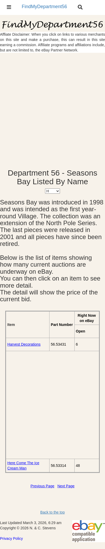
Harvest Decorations (24, 344)
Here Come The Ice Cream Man (23, 465)
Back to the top (52, 512)
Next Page (65, 486)
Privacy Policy (11, 538)
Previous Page (42, 486)
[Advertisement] (52, 110)
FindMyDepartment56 (44, 6)
